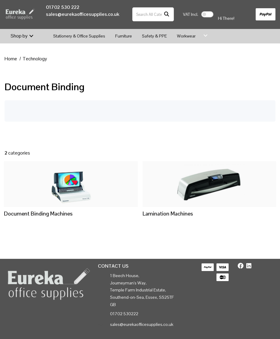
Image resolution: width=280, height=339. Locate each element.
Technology (34, 58)
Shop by (19, 36)
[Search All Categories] (153, 14)
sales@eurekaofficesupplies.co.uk (82, 14)
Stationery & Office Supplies (79, 36)
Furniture (123, 36)
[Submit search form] (166, 14)
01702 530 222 (62, 7)
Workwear (186, 36)
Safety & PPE (154, 36)
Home (11, 58)
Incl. (190, 14)
